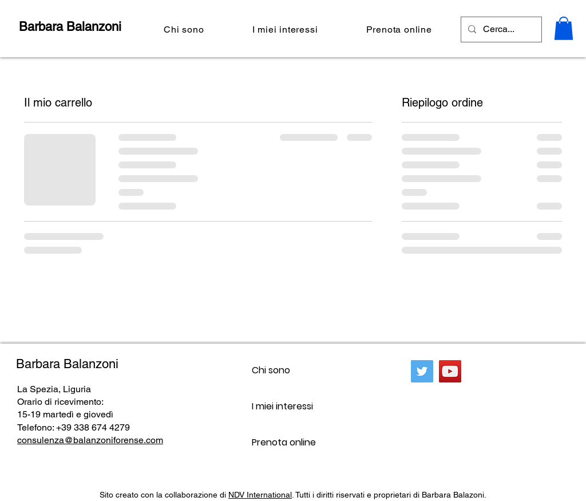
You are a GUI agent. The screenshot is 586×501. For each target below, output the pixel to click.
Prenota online (284, 442)
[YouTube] (450, 371)
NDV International (260, 494)
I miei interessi (282, 406)
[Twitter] (422, 371)
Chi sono (271, 370)
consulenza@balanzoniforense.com (90, 440)
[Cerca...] (500, 29)
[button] (563, 28)
